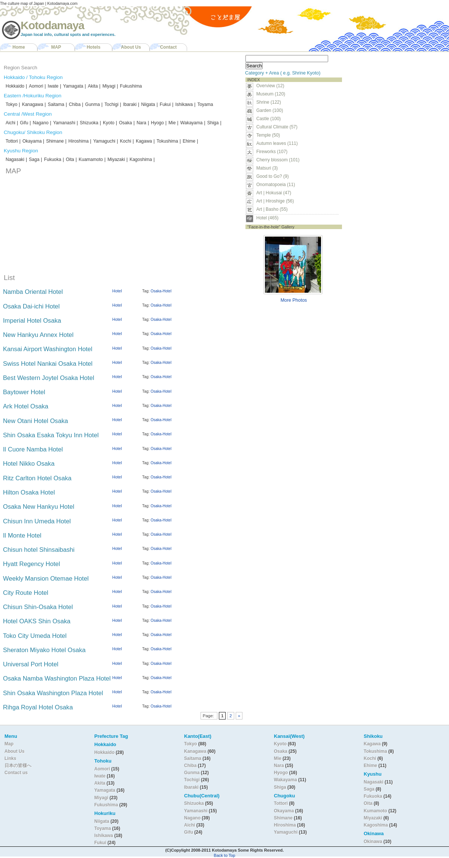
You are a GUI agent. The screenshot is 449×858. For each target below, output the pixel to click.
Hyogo (157, 122)
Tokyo (11, 104)
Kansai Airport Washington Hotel (47, 349)
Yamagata (73, 86)
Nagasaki (15, 159)
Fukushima (131, 86)
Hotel (117, 291)
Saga (34, 159)
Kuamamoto (91, 159)
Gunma (92, 104)
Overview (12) (270, 85)
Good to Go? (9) (272, 176)
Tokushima (167, 141)
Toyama (205, 104)
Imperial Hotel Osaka (32, 320)
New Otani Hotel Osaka (35, 421)
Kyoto (108, 122)
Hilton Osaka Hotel (29, 492)
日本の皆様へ (17, 765)
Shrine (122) (268, 102)
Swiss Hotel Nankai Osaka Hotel (47, 363)
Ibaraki (130, 104)
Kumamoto (375, 810)
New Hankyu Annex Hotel (38, 334)
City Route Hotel (25, 592)
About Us (131, 47)
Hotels (94, 47)
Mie (171, 122)
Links (10, 758)
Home (18, 47)
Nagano (41, 122)
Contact (168, 47)
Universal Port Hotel (30, 664)
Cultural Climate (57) (276, 127)
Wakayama (191, 122)
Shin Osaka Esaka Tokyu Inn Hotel (51, 435)
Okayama (32, 141)
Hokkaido (15, 86)
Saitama (56, 104)
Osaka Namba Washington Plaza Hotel (57, 678)
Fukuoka (52, 159)
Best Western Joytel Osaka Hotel (48, 377)
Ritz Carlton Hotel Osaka (37, 478)
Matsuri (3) (267, 168)
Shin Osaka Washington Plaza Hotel (53, 693)
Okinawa (373, 841)
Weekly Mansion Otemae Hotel (46, 578)
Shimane (55, 141)
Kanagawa (32, 104)
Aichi (10, 122)
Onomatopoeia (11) (275, 184)
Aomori (36, 86)
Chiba (74, 104)
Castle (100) (268, 118)
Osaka (125, 122)
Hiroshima (78, 141)
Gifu (24, 122)
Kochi (125, 141)
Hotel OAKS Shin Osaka (36, 621)
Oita (70, 159)
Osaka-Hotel (161, 291)
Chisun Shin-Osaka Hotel (38, 607)
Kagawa (144, 141)
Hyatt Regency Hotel (31, 564)
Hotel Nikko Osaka (29, 463)
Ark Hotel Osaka (25, 406)
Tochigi (111, 104)
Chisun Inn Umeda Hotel (37, 521)
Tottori (12, 141)
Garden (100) (269, 110)
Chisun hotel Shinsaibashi (38, 549)
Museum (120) (273, 94)
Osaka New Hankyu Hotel (38, 506)
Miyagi (109, 86)
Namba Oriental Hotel (33, 291)
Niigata (148, 104)
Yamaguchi (104, 141)
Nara (141, 122)
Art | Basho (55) (272, 209)
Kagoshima (140, 159)
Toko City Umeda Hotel (35, 635)
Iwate (53, 86)
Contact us (16, 772)
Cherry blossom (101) (277, 159)
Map (8, 743)
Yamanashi (64, 122)
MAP (56, 47)
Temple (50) (268, 135)
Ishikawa (184, 104)
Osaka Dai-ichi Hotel (31, 306)
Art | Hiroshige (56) (275, 201)
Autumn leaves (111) (277, 143)
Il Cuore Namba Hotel (33, 449)
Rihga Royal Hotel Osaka (38, 707)
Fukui (165, 104)
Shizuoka (89, 122)
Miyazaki (116, 159)
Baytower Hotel (24, 392)
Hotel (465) (267, 217)
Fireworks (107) (271, 151)
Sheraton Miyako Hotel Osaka (44, 650)
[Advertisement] (374, 165)
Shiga (213, 122)
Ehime (189, 141)
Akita (93, 86)
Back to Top (224, 855)
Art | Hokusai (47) (273, 192)
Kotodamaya (52, 25)
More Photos (294, 300)
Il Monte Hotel (22, 535)
